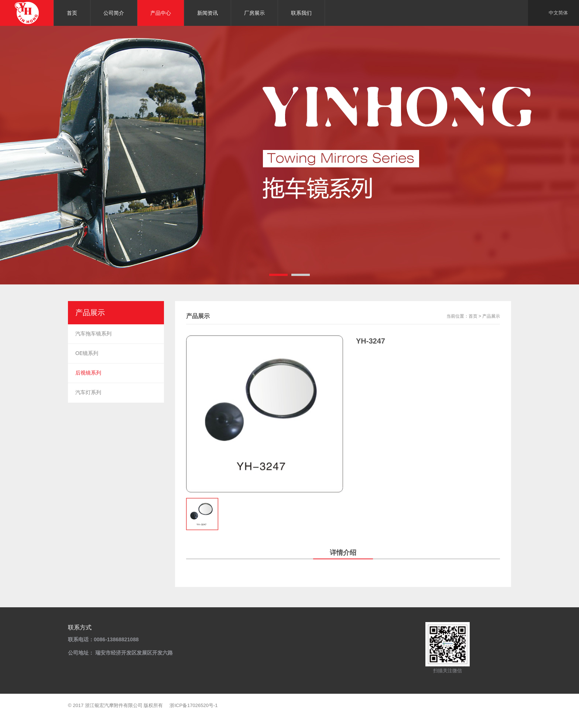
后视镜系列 (88, 373)
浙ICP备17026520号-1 (193, 705)
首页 (473, 316)
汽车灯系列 (88, 392)
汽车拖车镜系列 (93, 334)
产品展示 (491, 316)
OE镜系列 (86, 353)
